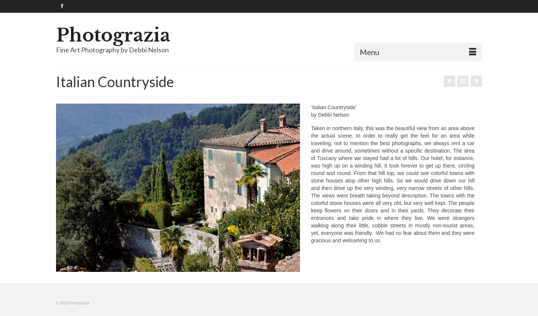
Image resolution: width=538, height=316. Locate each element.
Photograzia (113, 35)
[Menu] (418, 52)
